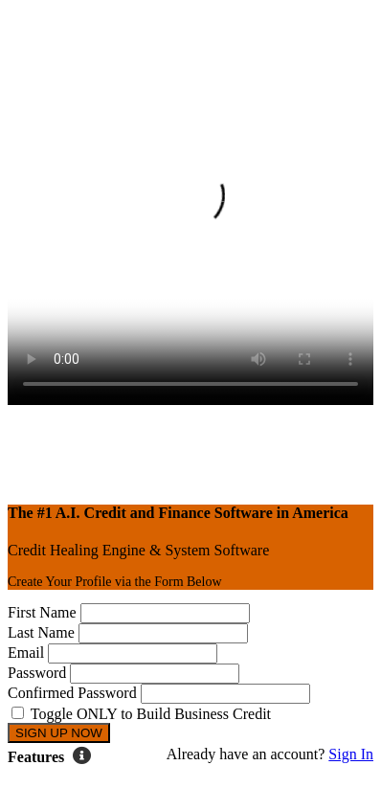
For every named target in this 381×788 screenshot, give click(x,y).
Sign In (350, 754)
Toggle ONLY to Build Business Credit (151, 714)
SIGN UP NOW (58, 733)
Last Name (41, 632)
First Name (42, 612)
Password (37, 672)
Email (26, 652)
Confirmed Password (72, 693)
